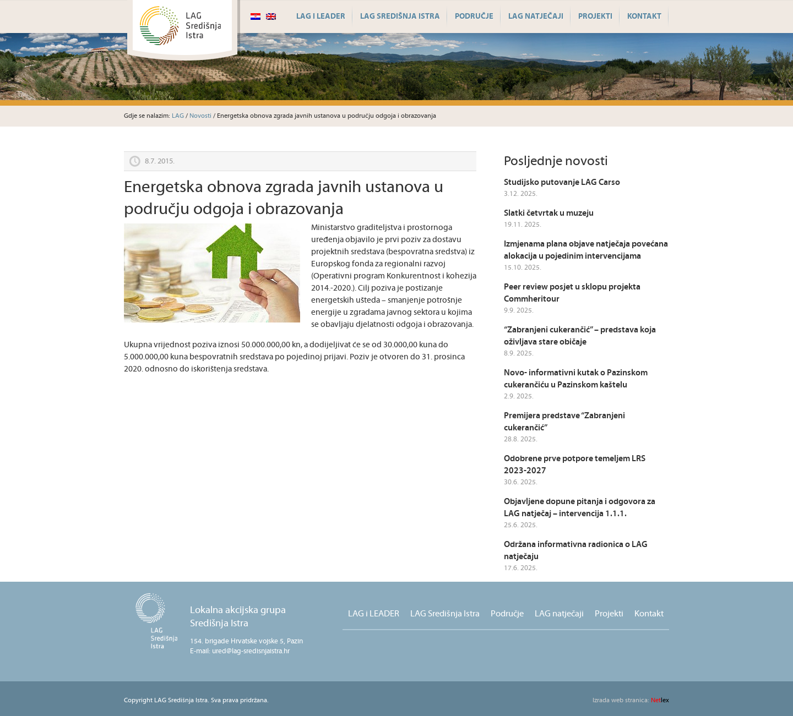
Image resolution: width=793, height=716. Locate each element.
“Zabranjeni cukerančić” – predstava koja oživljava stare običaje (580, 336)
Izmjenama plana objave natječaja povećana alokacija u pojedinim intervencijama (586, 250)
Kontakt (644, 16)
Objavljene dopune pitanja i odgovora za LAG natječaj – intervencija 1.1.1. (579, 507)
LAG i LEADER (320, 16)
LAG (178, 115)
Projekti (595, 16)
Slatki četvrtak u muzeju (549, 213)
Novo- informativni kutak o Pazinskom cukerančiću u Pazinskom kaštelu (576, 379)
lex (631, 700)
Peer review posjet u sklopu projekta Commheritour (572, 293)
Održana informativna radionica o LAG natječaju (576, 550)
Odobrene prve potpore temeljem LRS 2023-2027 (574, 464)
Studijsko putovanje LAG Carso (562, 182)
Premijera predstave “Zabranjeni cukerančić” (564, 422)
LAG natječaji (535, 16)
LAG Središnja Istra (400, 16)
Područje (474, 16)
